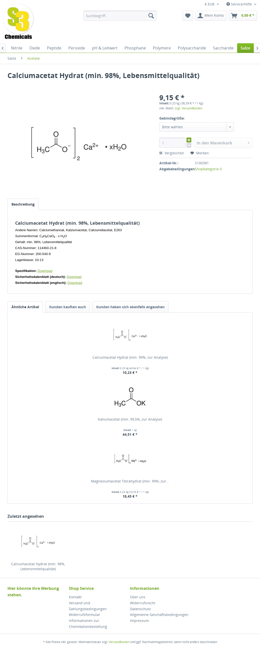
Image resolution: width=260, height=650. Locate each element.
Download (45, 271)
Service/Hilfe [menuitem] (239, 4)
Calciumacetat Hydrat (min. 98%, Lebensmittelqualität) (38, 566)
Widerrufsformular (84, 614)
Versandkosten (119, 642)
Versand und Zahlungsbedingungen (88, 606)
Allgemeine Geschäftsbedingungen (159, 614)
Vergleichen (171, 153)
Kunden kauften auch (67, 306)
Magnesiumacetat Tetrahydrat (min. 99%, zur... (130, 481)
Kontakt (75, 597)
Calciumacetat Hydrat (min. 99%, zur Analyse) (130, 357)
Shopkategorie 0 (208, 169)
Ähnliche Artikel (25, 306)
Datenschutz (140, 609)
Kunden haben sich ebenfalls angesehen (130, 306)
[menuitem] (120, 16)
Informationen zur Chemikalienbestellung (88, 623)
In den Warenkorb (223, 142)
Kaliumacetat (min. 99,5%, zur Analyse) (130, 419)
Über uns (137, 597)
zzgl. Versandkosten (188, 108)
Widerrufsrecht (142, 603)
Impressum (139, 620)
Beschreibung (23, 204)
